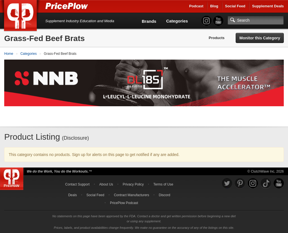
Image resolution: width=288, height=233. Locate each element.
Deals (72, 195)
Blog (214, 6)
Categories (177, 21)
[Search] (256, 20)
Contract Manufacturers (131, 195)
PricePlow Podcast (124, 203)
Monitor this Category (259, 38)
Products (216, 38)
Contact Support (77, 184)
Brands (149, 21)
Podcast (196, 6)
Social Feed (235, 6)
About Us (106, 184)
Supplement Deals (268, 6)
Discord (164, 195)
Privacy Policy (133, 184)
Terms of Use (163, 184)
